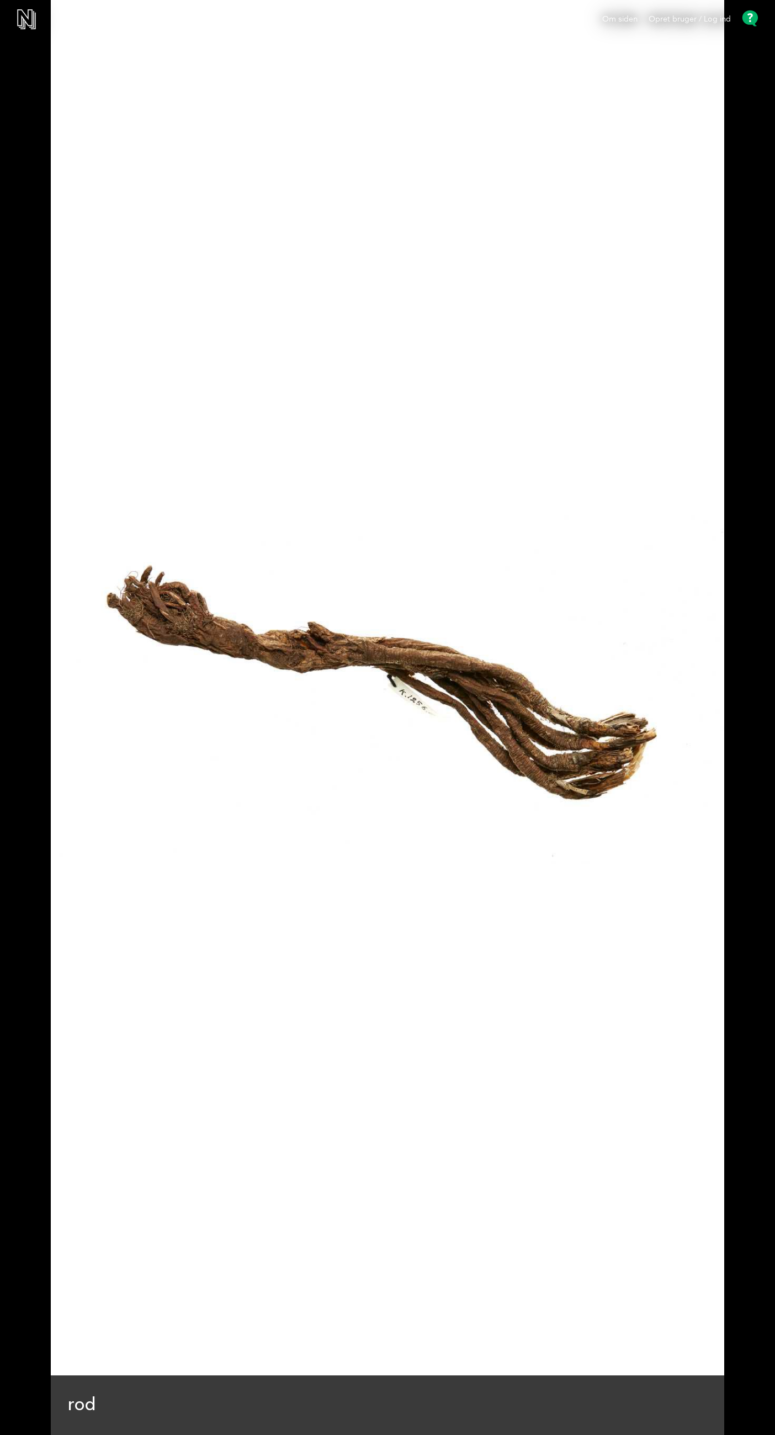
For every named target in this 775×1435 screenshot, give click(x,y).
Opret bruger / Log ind (690, 19)
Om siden (620, 19)
